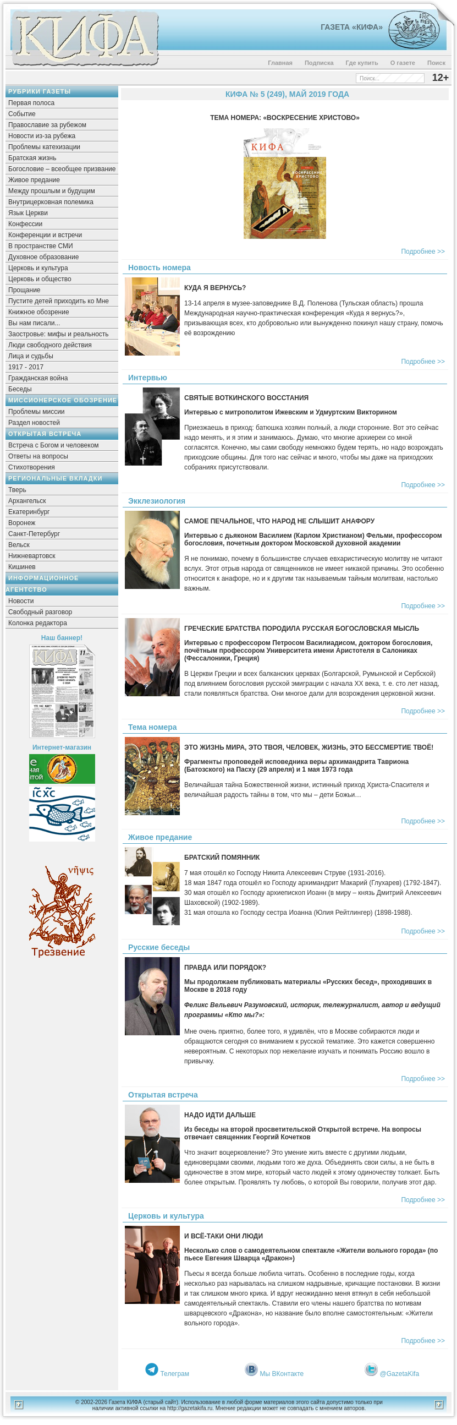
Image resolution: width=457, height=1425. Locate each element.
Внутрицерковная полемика (50, 202)
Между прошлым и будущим (51, 191)
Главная (280, 62)
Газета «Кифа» (352, 27)
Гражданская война (38, 378)
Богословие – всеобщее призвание (61, 169)
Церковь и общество (39, 279)
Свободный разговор (40, 612)
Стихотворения (31, 467)
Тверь (17, 490)
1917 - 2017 (25, 367)
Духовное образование (43, 257)
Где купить (362, 62)
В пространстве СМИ (40, 246)
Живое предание (34, 180)
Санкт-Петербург (34, 534)
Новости (21, 601)
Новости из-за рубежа (41, 136)
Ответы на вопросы (38, 456)
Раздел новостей (34, 423)
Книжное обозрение (38, 312)
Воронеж (21, 523)
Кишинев (22, 567)
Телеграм (174, 1374)
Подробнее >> (423, 251)
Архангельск (27, 501)
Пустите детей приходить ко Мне (58, 301)
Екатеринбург (29, 512)
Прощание (24, 290)
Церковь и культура (38, 268)
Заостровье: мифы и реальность (58, 334)
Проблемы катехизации (44, 147)
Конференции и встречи (45, 235)
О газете (402, 62)
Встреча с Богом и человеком (53, 445)
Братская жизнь (32, 158)
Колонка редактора (37, 623)
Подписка (319, 62)
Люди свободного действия (50, 345)
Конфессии (25, 224)
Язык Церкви (28, 213)
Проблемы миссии (36, 412)
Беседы (20, 389)
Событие (22, 114)
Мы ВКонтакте (282, 1374)
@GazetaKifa (400, 1374)
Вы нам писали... (34, 323)
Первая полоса (31, 103)
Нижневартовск (32, 556)
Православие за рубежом (47, 125)
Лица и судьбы (30, 356)
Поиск (436, 62)
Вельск (19, 545)
